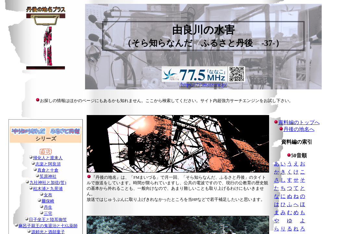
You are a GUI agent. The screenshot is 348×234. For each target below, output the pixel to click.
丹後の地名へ (299, 129)
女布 (48, 195)
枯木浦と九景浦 (48, 189)
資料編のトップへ (297, 122)
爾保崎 (48, 201)
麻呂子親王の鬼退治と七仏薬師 (48, 226)
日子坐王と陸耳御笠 (48, 219)
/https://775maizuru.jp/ (203, 84)
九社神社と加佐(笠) (48, 182)
